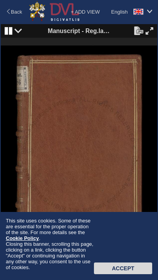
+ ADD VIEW (85, 12)
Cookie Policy (22, 238)
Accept (123, 268)
